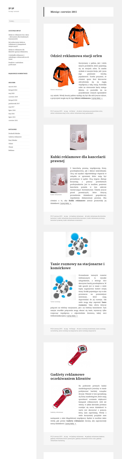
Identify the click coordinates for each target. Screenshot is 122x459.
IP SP (11, 8)
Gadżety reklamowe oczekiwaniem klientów (70, 376)
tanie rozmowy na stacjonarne (68, 331)
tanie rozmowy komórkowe (86, 329)
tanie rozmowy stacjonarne (87, 331)
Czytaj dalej (97, 98)
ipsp (66, 111)
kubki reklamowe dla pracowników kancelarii (72, 218)
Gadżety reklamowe (15, 137)
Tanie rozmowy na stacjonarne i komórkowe (77, 266)
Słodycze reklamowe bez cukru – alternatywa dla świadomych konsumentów (19, 37)
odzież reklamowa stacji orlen (59, 113)
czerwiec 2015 (13, 120)
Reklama (11, 150)
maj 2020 (11, 93)
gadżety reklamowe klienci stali (86, 438)
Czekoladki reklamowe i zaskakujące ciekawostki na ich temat (19, 57)
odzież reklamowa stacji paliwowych (81, 113)
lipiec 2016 (12, 110)
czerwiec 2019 (13, 97)
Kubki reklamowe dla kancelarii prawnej (77, 158)
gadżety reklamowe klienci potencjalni (62, 438)
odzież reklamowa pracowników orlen (90, 111)
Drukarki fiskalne (14, 133)
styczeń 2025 (13, 87)
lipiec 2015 (12, 117)
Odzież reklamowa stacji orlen (76, 55)
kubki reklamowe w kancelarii (72, 220)
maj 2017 (11, 107)
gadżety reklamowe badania (95, 436)
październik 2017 (14, 103)
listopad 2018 (13, 100)
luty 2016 (11, 114)
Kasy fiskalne (13, 140)
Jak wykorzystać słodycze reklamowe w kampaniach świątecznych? (17, 44)
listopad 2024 (13, 90)
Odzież (11, 144)
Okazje (11, 147)
